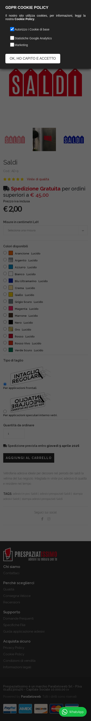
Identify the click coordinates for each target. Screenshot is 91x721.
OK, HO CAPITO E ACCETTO (33, 58)
